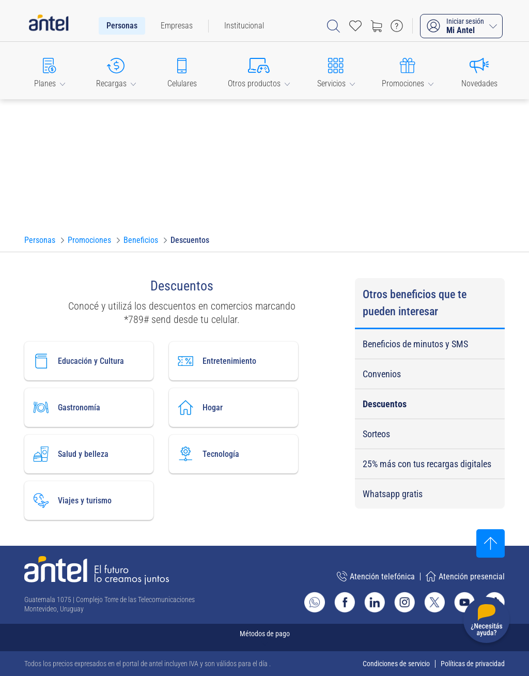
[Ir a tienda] (376, 26)
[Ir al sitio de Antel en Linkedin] (374, 602)
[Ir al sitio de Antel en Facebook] (344, 602)
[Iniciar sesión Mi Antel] (461, 26)
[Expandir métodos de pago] (264, 637)
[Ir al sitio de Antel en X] (434, 602)
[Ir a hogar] (233, 407)
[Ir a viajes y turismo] (88, 500)
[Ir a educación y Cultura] (88, 361)
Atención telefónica (376, 576)
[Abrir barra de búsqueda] (333, 26)
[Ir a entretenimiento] (233, 361)
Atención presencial (465, 576)
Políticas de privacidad (473, 663)
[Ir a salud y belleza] (88, 454)
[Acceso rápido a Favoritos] (355, 26)
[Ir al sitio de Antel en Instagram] (404, 602)
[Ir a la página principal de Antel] (96, 570)
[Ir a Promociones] (89, 240)
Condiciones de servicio (396, 663)
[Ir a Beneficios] (140, 240)
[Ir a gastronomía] (88, 407)
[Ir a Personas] (39, 240)
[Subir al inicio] (490, 543)
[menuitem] (122, 26)
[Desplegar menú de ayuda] (486, 622)
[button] (49, 70)
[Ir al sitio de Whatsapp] (314, 602)
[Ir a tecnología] (233, 454)
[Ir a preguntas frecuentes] (396, 26)
